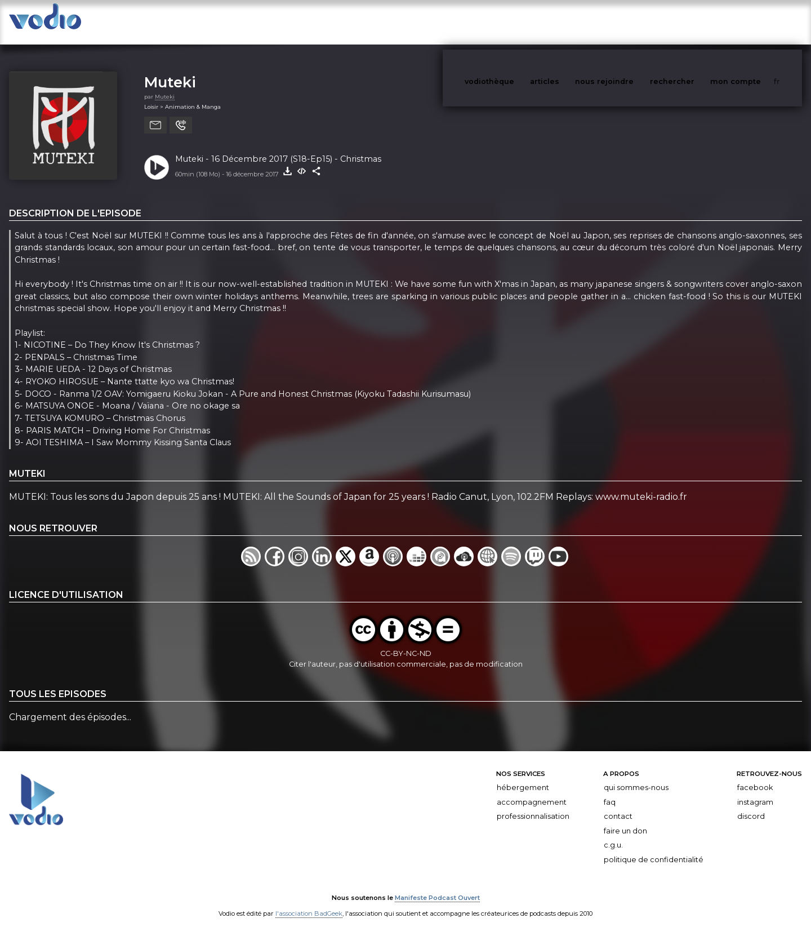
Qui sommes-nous (636, 776)
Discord (751, 805)
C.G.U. (613, 834)
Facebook (755, 776)
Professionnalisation (533, 805)
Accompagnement (532, 791)
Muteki (170, 70)
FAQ (610, 791)
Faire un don (625, 819)
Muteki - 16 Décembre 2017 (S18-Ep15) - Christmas (278, 148)
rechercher (693, 21)
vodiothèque (516, 21)
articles (570, 21)
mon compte (754, 21)
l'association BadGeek (308, 902)
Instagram (755, 791)
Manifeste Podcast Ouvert (437, 886)
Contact (618, 805)
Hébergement (523, 776)
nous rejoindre (627, 21)
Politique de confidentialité (653, 848)
